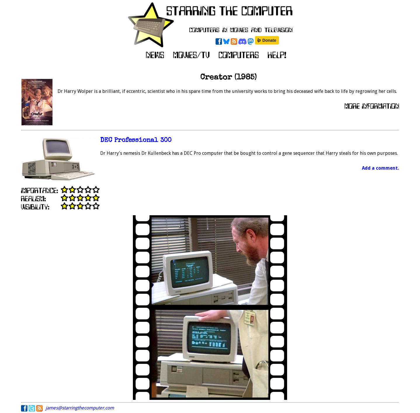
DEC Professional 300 (135, 140)
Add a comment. (380, 168)
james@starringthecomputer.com (80, 408)
